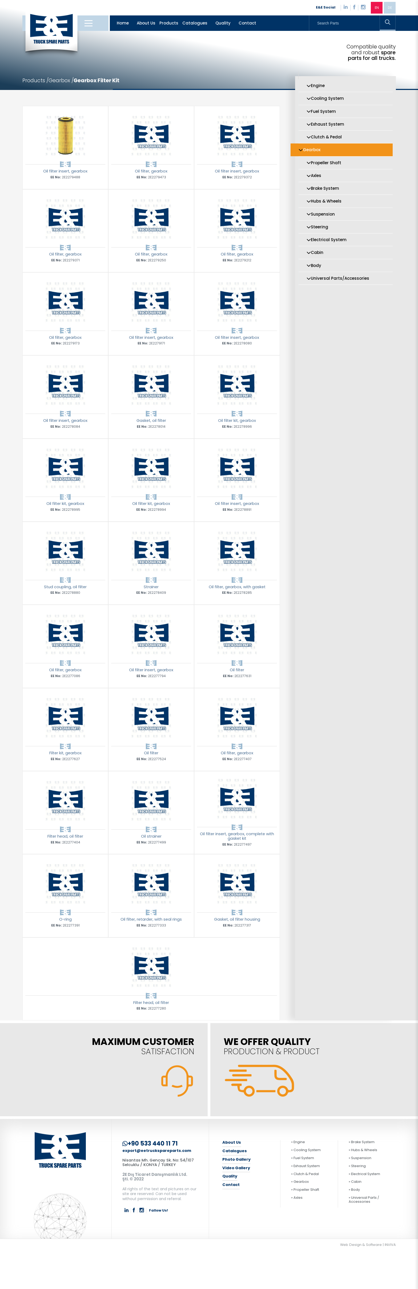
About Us (146, 24)
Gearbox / (63, 82)
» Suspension (360, 1196)
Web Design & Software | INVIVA (368, 1283)
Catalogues (194, 24)
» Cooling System (306, 1188)
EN (376, 7)
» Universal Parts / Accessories (364, 1238)
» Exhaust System (305, 1204)
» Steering (357, 1204)
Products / (36, 82)
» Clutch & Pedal (305, 1212)
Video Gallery (236, 1206)
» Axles (297, 1236)
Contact (247, 24)
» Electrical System (364, 1212)
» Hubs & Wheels (363, 1188)
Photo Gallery (237, 1198)
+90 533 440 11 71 (150, 1181)
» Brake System (362, 1180)
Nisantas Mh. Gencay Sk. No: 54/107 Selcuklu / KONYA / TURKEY (159, 1201)
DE (389, 7)
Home (123, 24)
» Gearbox (300, 1220)
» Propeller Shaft (305, 1228)
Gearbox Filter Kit (100, 82)
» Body (354, 1228)
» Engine (298, 1180)
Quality (223, 24)
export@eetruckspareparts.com (158, 1189)
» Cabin (355, 1220)
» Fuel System (302, 1196)
